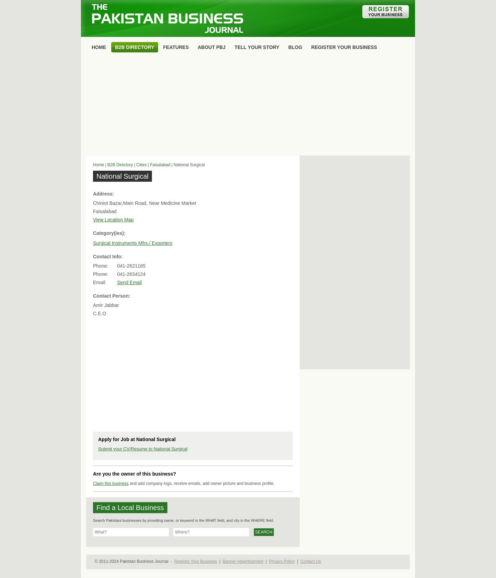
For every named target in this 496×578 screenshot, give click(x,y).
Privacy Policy (282, 561)
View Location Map (113, 219)
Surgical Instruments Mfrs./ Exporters (132, 243)
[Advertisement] (248, 105)
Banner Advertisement (243, 561)
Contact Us (310, 561)
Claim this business (110, 483)
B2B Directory (120, 164)
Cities (141, 164)
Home (98, 164)
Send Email (129, 282)
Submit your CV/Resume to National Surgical (142, 448)
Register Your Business (195, 561)
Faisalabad (160, 164)
